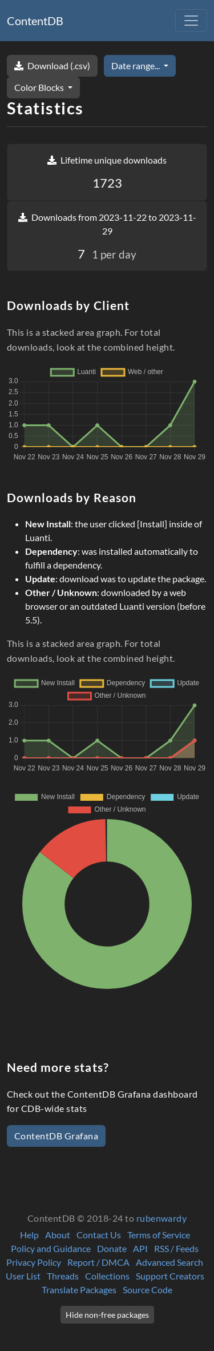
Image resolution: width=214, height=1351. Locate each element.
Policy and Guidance (51, 1248)
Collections (107, 1275)
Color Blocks (40, 87)
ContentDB (35, 20)
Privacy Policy (33, 1262)
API (140, 1248)
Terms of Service (158, 1234)
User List (23, 1275)
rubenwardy (161, 1218)
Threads (63, 1275)
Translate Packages (79, 1289)
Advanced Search (169, 1262)
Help (29, 1234)
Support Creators (170, 1275)
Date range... (136, 65)
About (57, 1234)
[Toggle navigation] (191, 20)
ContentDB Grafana (56, 1135)
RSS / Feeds (176, 1248)
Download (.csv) (52, 65)
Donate (112, 1248)
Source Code (147, 1289)
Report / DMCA (98, 1262)
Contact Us (98, 1234)
